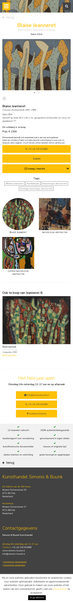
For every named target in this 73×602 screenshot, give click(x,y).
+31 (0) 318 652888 (36, 149)
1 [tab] (34, 92)
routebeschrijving (36, 413)
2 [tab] (38, 92)
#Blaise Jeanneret (15, 183)
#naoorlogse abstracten (54, 183)
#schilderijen (33, 183)
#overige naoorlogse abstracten (36, 188)
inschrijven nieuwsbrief (14, 561)
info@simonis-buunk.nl (13, 553)
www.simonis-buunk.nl (13, 550)
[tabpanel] (36, 64)
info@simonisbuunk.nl (36, 395)
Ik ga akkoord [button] (37, 597)
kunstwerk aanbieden (13, 565)
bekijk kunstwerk (10, 355)
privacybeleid (60, 589)
